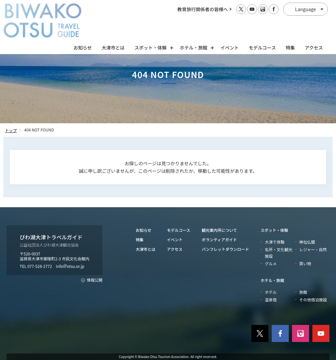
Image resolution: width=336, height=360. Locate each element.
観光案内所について (219, 230)
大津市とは (113, 22)
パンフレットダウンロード (225, 249)
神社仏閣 (307, 242)
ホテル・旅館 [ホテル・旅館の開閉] (195, 22)
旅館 (303, 292)
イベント (229, 22)
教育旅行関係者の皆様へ (203, 9)
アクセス (314, 22)
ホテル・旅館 (272, 280)
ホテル (271, 292)
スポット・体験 (274, 230)
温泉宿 (271, 299)
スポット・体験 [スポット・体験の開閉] (152, 22)
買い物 (305, 263)
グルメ (271, 263)
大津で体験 (274, 242)
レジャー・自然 (312, 249)
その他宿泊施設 (313, 299)
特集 (290, 22)
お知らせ (83, 22)
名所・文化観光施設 (278, 252)
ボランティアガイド (219, 239)
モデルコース (262, 22)
